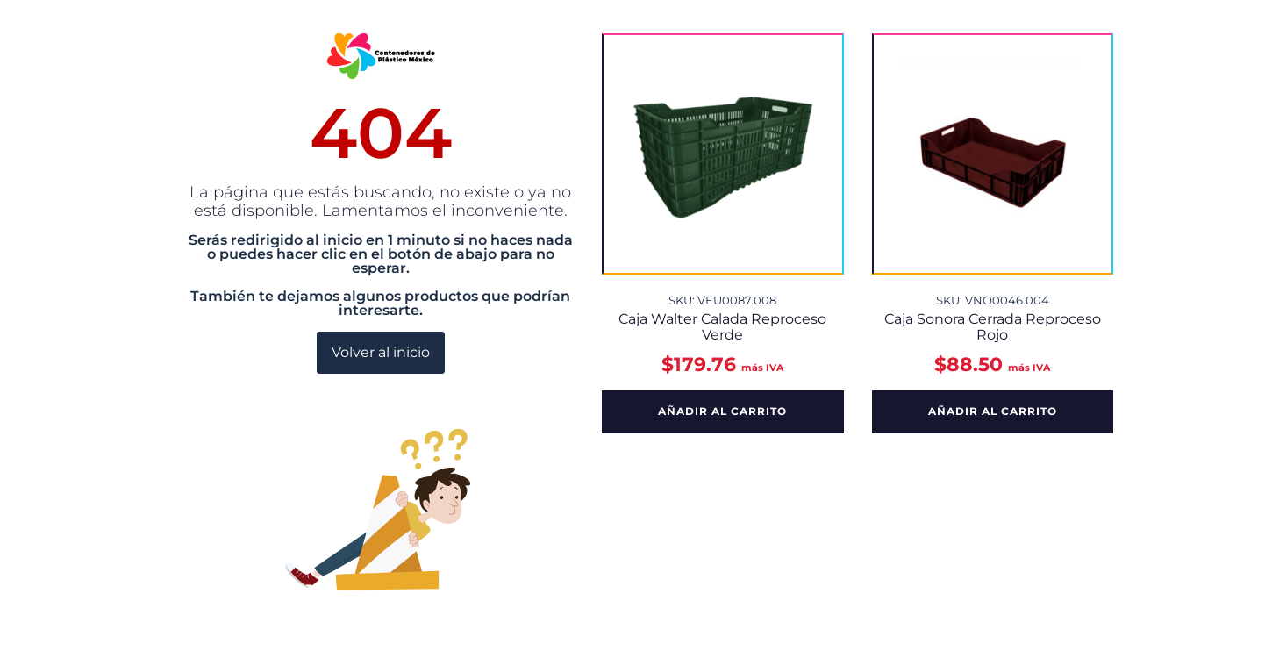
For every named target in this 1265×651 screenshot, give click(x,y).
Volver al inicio (381, 352)
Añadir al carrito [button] (722, 411)
